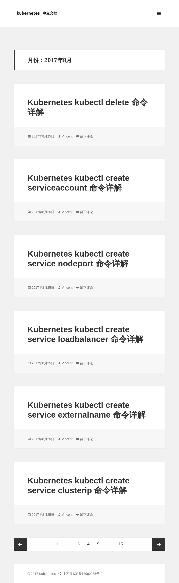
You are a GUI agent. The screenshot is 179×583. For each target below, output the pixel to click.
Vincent (67, 136)
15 (121, 542)
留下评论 (86, 136)
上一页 (20, 544)
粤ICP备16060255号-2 (86, 574)
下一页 (158, 544)
